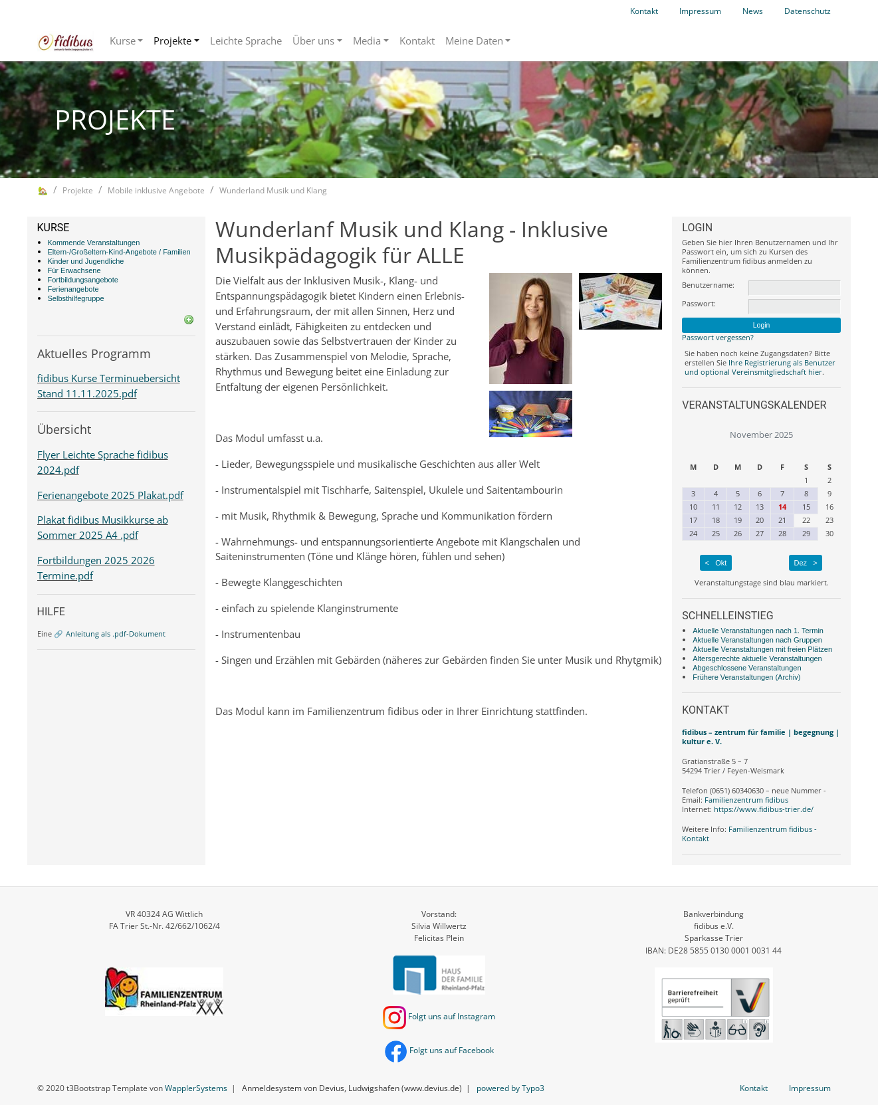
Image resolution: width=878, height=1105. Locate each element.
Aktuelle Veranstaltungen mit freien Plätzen (762, 649)
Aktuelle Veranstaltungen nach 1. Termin (758, 631)
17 (693, 520)
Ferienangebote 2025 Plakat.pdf (110, 495)
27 (760, 533)
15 (806, 507)
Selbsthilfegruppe (76, 298)
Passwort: (699, 303)
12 (738, 507)
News (752, 11)
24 (693, 533)
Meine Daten (474, 40)
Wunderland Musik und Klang (273, 190)
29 (806, 533)
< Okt (716, 563)
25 (716, 533)
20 (760, 520)
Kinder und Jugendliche (86, 261)
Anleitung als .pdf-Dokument (115, 634)
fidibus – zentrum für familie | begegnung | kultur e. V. (760, 736)
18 (716, 520)
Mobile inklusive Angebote (156, 190)
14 (782, 507)
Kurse (123, 40)
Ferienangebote (73, 289)
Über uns (313, 40)
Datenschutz (807, 11)
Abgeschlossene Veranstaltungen (747, 668)
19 (738, 520)
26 (738, 533)
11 (716, 507)
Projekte (172, 40)
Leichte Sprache (246, 40)
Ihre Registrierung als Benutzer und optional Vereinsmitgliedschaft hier (760, 367)
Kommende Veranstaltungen (94, 243)
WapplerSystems (196, 1088)
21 (782, 520)
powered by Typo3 (510, 1088)
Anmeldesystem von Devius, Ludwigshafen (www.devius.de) (352, 1088)
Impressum (700, 11)
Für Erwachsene (74, 270)
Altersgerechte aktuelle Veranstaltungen (757, 658)
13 (760, 507)
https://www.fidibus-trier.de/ (764, 809)
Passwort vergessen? (718, 337)
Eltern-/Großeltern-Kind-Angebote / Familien (119, 252)
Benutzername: (708, 285)
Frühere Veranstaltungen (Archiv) (746, 677)
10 (693, 507)
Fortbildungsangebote (83, 280)
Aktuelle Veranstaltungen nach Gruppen (757, 640)
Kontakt (644, 11)
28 (782, 533)
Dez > (805, 563)
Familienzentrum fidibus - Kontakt (749, 833)
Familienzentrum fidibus (746, 800)
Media (367, 40)
